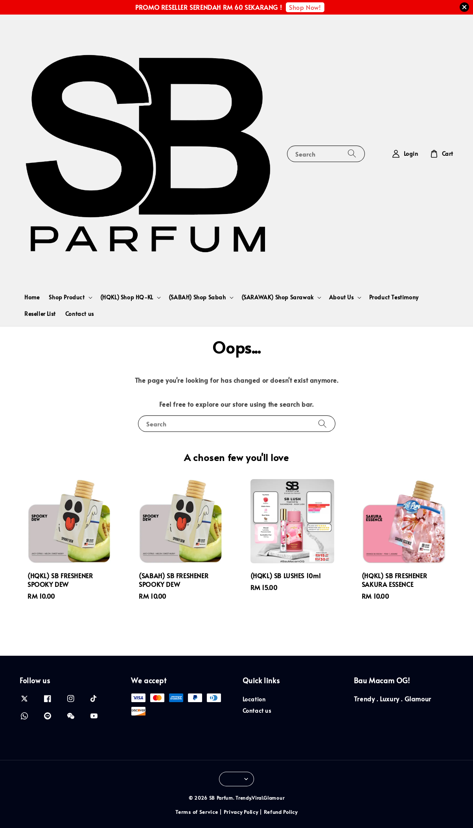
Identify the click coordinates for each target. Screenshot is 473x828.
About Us (341, 297)
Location (254, 699)
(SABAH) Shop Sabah (197, 297)
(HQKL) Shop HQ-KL (126, 297)
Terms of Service (196, 811)
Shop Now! (305, 7)
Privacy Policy (241, 811)
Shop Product (67, 297)
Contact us (79, 313)
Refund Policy (281, 811)
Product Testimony (394, 297)
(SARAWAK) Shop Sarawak (277, 297)
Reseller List (40, 313)
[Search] (351, 153)
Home (31, 297)
